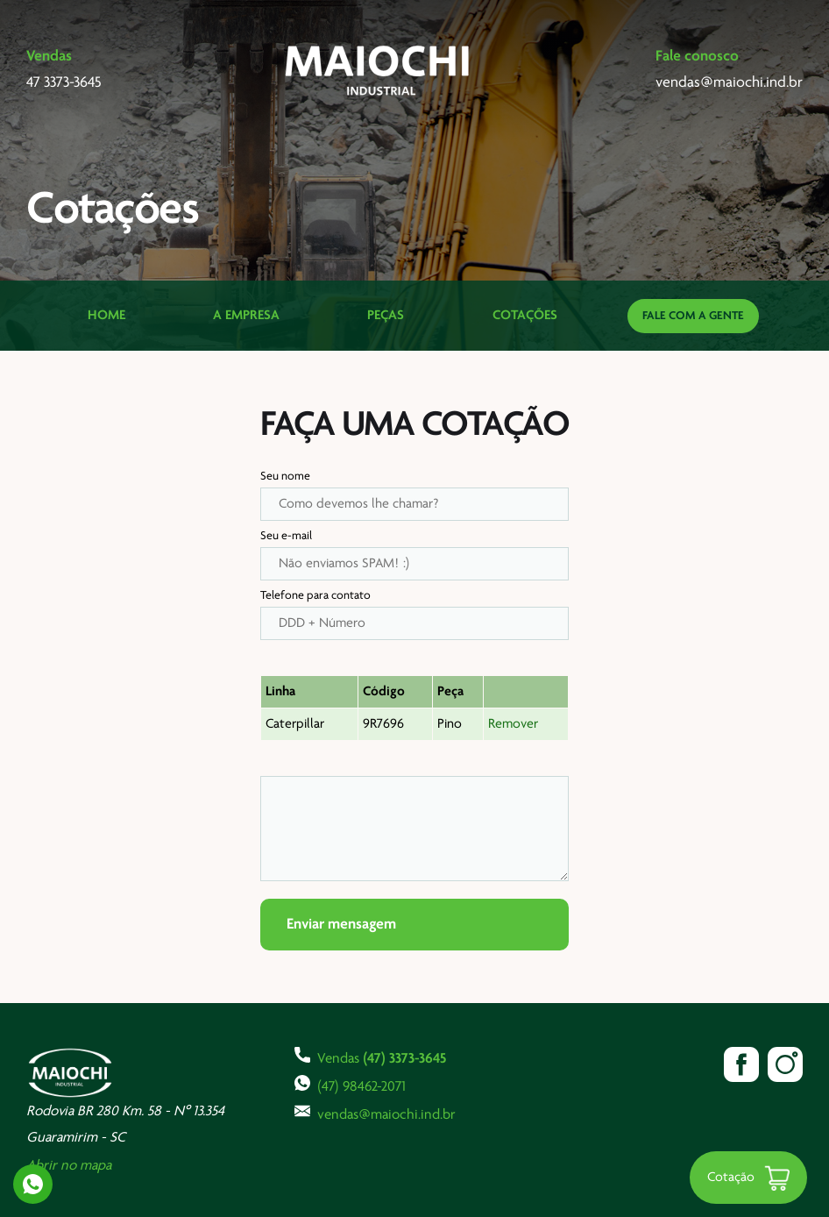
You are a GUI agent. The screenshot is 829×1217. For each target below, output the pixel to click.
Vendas (370, 1056)
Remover (513, 724)
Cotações (524, 316)
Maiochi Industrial (378, 70)
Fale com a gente (693, 316)
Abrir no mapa (68, 1165)
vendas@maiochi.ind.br (375, 1112)
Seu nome (285, 476)
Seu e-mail (286, 536)
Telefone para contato (315, 595)
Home (106, 316)
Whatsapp (33, 1184)
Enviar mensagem (341, 924)
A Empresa (246, 316)
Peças (385, 316)
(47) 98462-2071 (350, 1084)
